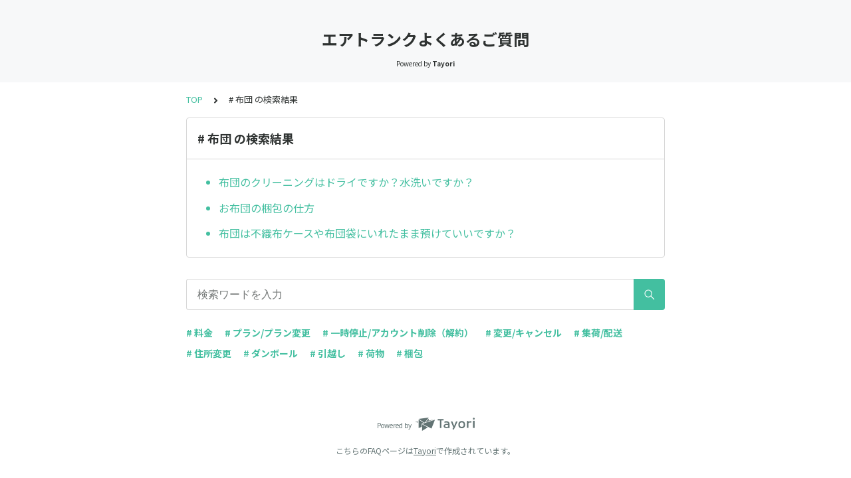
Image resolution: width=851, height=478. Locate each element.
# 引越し (328, 353)
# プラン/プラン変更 (267, 332)
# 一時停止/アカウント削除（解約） (397, 332)
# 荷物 (371, 353)
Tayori (425, 450)
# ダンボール (270, 353)
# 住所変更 (208, 353)
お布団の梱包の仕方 (266, 208)
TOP (194, 99)
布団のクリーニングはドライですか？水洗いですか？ (346, 182)
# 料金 (199, 332)
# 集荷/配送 (598, 332)
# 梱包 (409, 353)
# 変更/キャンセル (523, 332)
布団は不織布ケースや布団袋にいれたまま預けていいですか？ (367, 233)
